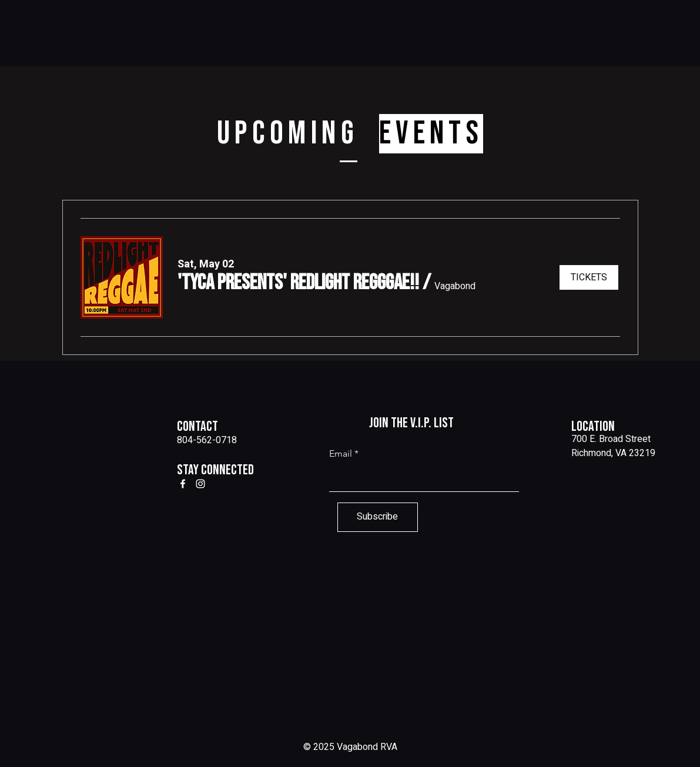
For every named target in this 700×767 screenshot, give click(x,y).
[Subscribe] (377, 517)
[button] (298, 283)
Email (340, 453)
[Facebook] (183, 484)
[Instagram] (200, 484)
